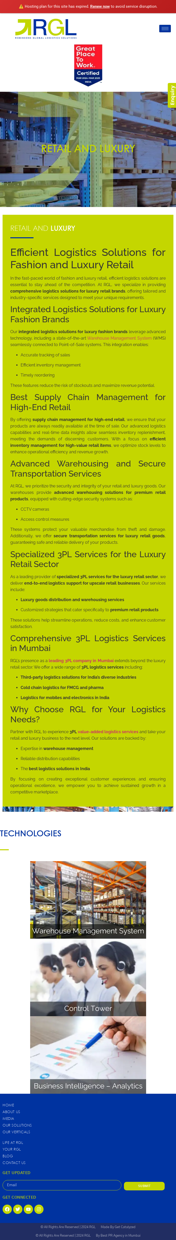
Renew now (100, 6)
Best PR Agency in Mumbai (120, 1235)
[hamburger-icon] (165, 28)
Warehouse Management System (119, 338)
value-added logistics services (108, 731)
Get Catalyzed (125, 1227)
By (98, 1235)
